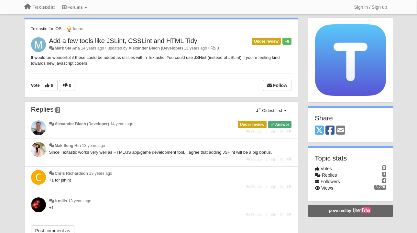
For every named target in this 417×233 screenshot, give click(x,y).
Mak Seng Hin (68, 145)
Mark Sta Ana (67, 48)
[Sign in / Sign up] (371, 7)
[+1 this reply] (273, 131)
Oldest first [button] (271, 110)
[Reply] (254, 131)
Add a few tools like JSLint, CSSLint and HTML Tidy (123, 40)
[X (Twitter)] (319, 130)
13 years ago (93, 145)
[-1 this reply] (289, 131)
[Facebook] (330, 130)
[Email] (340, 130)
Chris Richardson (71, 173)
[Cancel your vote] (281, 131)
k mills (61, 201)
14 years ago (121, 124)
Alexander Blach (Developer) (155, 48)
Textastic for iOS (46, 28)
